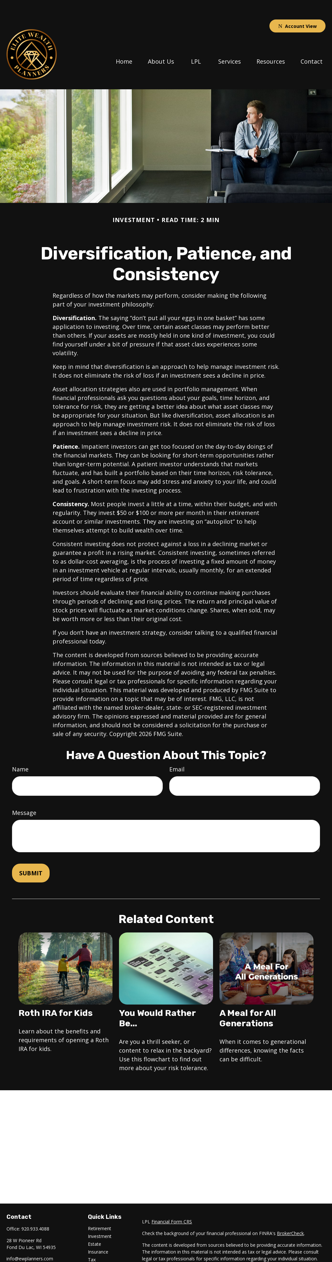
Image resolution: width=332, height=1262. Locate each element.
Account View (297, 7)
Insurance (98, 1232)
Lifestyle (96, 1256)
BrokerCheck (290, 1214)
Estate (94, 1224)
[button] (124, 41)
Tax (92, 1240)
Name (20, 750)
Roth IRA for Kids (55, 993)
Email (176, 750)
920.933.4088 (35, 1209)
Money (95, 1248)
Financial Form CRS (171, 1202)
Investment (100, 1217)
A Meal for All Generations (247, 998)
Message (24, 793)
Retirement (99, 1209)
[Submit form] (31, 853)
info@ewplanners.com (29, 1239)
